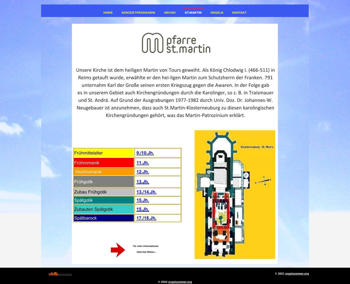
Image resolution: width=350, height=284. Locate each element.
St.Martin (193, 12)
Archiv (170, 12)
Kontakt (239, 12)
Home (108, 12)
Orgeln (216, 12)
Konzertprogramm (138, 12)
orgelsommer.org (297, 273)
